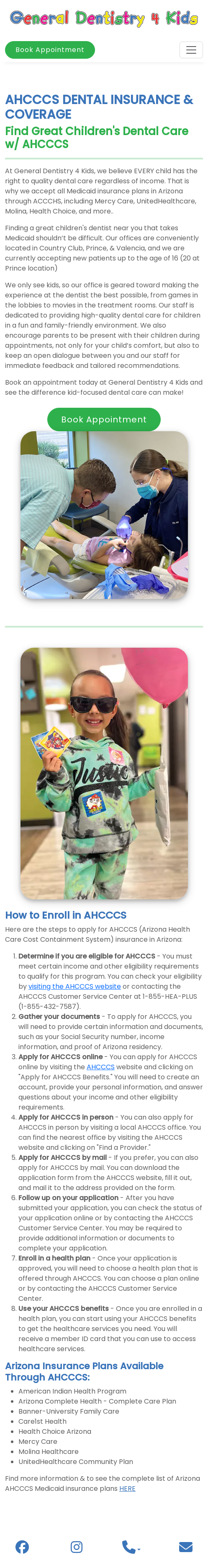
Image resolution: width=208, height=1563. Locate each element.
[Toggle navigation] (191, 50)
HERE (127, 1488)
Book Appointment (50, 50)
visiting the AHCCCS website (74, 986)
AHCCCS (101, 1067)
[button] (131, 1550)
